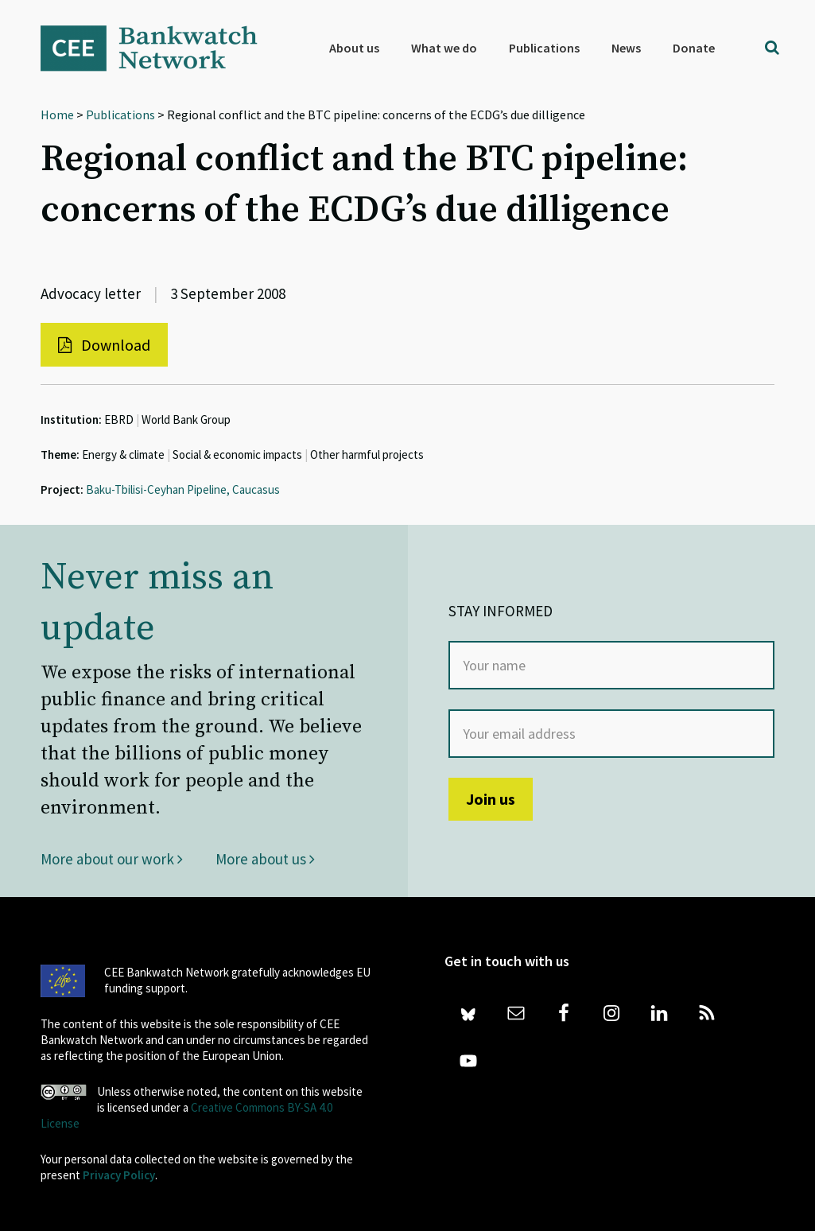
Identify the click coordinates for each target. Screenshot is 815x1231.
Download (104, 345)
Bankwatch (160, 48)
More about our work (112, 858)
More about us (265, 858)
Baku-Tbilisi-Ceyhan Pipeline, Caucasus (183, 489)
